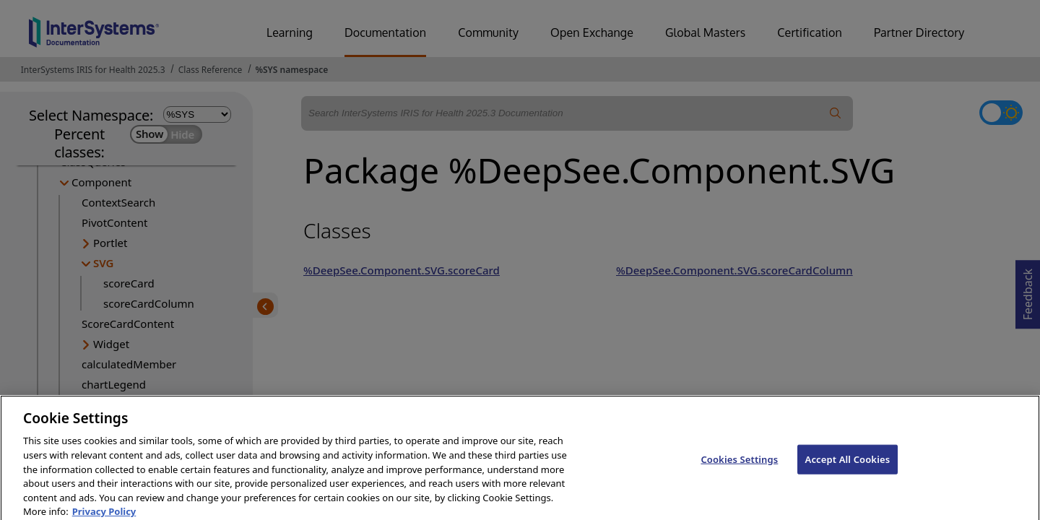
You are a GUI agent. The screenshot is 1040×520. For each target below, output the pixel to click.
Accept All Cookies (847, 465)
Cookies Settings (739, 465)
